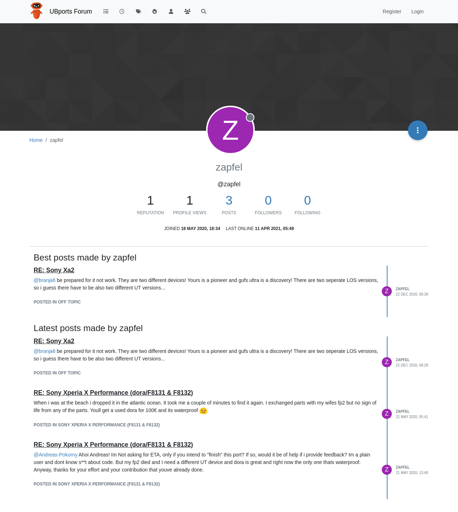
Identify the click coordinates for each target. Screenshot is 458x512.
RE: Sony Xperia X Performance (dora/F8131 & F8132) (113, 392)
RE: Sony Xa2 (54, 270)
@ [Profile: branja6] (44, 280)
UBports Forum (71, 11)
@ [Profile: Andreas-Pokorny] (55, 455)
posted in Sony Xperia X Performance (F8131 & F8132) (97, 424)
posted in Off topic (57, 302)
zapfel (403, 289)
